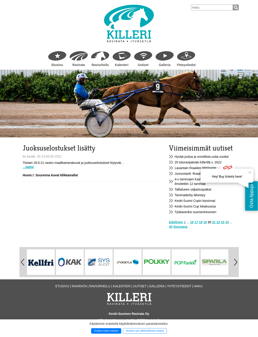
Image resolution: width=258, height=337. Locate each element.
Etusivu (57, 65)
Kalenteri (121, 65)
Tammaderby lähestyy (190, 195)
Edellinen (176, 222)
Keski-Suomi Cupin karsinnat (195, 201)
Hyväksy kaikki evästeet (106, 331)
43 (171, 227)
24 (227, 222)
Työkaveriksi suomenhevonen (195, 212)
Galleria (164, 65)
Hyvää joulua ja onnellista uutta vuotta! (202, 156)
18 (200, 222)
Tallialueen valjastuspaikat (193, 189)
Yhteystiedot (186, 65)
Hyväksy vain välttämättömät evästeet (145, 331)
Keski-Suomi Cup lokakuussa (195, 206)
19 (205, 222)
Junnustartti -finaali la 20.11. (194, 173)
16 (192, 222)
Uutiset (143, 65)
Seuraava (180, 227)
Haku (198, 286)
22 (218, 222)
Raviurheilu (100, 65)
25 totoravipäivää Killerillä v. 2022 (198, 162)
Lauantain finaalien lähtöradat (195, 168)
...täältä (28, 167)
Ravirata (78, 65)
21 (214, 222)
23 (223, 222)
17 (196, 222)
